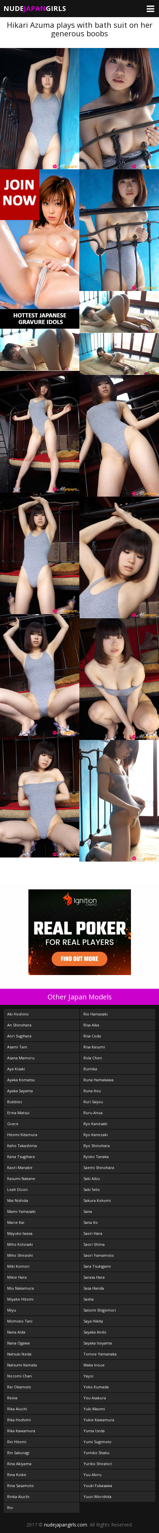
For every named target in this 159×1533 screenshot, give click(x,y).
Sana (87, 1211)
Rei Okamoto (19, 1386)
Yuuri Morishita (97, 1496)
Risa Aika (91, 1024)
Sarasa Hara (94, 1277)
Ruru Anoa (93, 1112)
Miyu (11, 1310)
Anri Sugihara (19, 1035)
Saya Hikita (93, 1321)
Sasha (88, 1299)
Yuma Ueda (94, 1430)
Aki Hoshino (18, 1014)
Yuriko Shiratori (97, 1463)
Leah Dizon (17, 1189)
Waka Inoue (94, 1364)
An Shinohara (19, 1024)
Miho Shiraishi (20, 1255)
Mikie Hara (17, 1277)
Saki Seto (91, 1189)
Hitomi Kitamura (22, 1134)
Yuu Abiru (92, 1474)
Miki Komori (18, 1266)
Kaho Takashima (22, 1145)
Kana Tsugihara (21, 1156)
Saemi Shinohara (98, 1167)
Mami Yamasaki (21, 1211)
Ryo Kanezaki (95, 1134)
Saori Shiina (94, 1244)
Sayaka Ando (94, 1332)
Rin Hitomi (16, 1441)
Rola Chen (92, 1057)
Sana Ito (90, 1222)
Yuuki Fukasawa (97, 1485)
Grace (12, 1123)
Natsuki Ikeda (19, 1353)
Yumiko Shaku (96, 1452)
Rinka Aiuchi (18, 1496)
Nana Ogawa (18, 1343)
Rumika (90, 1068)
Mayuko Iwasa (19, 1233)
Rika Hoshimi (19, 1419)
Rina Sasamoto (20, 1485)
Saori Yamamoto (98, 1255)
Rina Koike (16, 1474)
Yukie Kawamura (98, 1419)
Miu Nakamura (20, 1288)
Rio (10, 1507)
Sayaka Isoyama (97, 1343)
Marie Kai (15, 1222)
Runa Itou (92, 1090)
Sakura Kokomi (97, 1200)
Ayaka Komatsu (21, 1079)
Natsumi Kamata (22, 1364)
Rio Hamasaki (95, 1014)
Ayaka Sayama (20, 1090)
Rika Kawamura (21, 1430)
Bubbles (14, 1101)
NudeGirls (34, 8)
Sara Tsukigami (97, 1266)
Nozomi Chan (19, 1375)
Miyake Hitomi (20, 1299)
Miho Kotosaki (20, 1244)
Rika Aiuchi (17, 1408)
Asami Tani (17, 1046)
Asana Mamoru (21, 1057)
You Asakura (94, 1397)
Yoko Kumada (96, 1386)
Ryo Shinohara (96, 1145)
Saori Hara (92, 1233)
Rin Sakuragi (18, 1452)
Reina (12, 1397)
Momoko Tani (19, 1321)
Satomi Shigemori (99, 1310)
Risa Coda (92, 1035)
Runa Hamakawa (98, 1079)
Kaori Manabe (19, 1167)
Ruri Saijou (93, 1101)
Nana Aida (16, 1332)
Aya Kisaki (16, 1068)
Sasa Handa (93, 1288)
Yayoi (88, 1375)
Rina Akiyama (19, 1463)
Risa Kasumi (94, 1046)
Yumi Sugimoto (97, 1441)
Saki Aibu (91, 1178)
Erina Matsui (18, 1112)
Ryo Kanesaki (95, 1123)
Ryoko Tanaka (96, 1156)
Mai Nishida (17, 1200)
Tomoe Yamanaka (100, 1353)
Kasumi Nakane (21, 1178)
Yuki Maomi (94, 1408)
